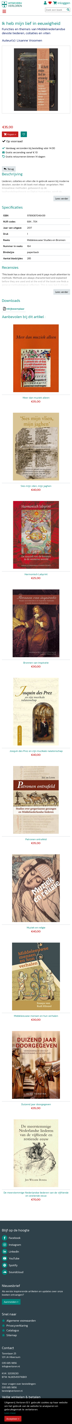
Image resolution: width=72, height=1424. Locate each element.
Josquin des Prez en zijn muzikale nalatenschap (36, 751)
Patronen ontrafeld (36, 839)
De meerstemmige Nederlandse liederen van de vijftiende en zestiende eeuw (36, 1194)
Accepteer (12, 1419)
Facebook (11, 1238)
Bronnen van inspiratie (36, 663)
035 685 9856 (9, 1363)
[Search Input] (57, 10)
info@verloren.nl (11, 1366)
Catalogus (10, 1330)
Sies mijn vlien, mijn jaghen (36, 486)
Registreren (45, 3)
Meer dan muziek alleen (36, 397)
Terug (9, 169)
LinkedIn (10, 1252)
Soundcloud (12, 1272)
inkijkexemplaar (15, 309)
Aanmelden (10, 1302)
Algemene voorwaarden (19, 1321)
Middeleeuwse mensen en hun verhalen (36, 1016)
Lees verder (61, 198)
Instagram (11, 1245)
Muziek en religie (36, 927)
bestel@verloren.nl (12, 1391)
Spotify (10, 1265)
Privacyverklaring (15, 1326)
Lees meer (10, 1413)
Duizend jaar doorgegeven (36, 1104)
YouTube (10, 1258)
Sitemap (9, 1335)
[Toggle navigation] (4, 11)
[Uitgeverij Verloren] (12, 4)
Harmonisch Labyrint (36, 574)
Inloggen (64, 2)
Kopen (9, 134)
